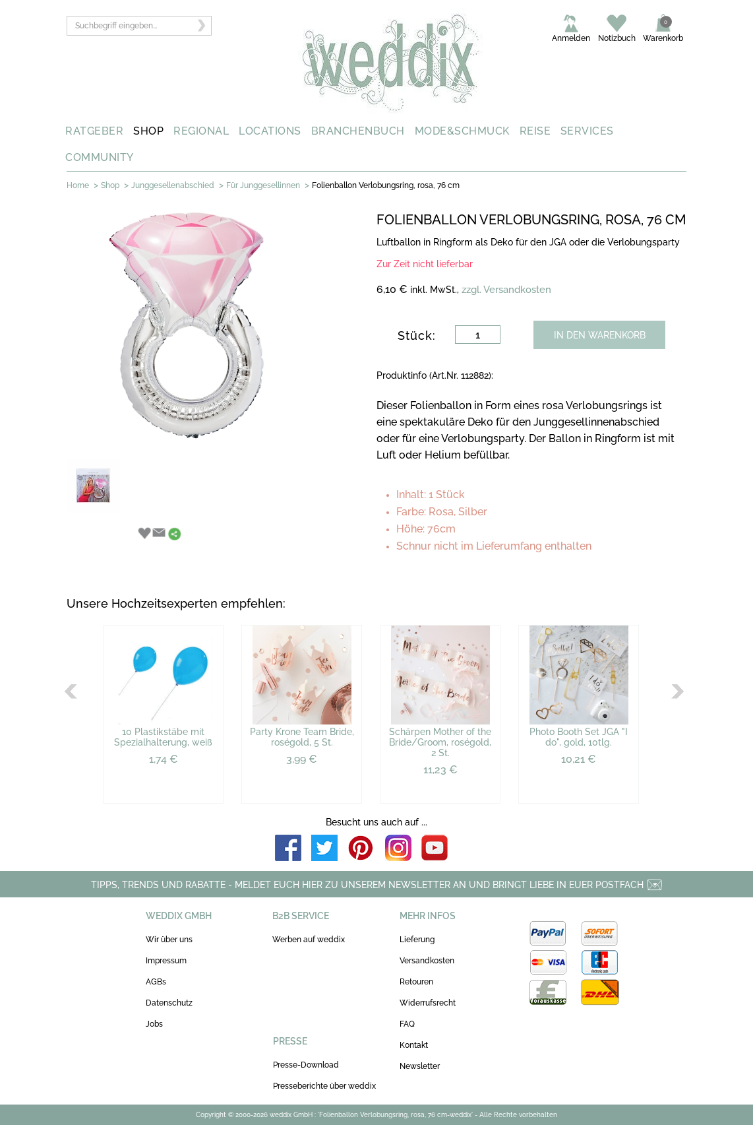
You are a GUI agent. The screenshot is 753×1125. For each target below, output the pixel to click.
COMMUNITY (99, 157)
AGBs (156, 981)
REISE (535, 131)
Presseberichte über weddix (324, 1086)
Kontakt (414, 1045)
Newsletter (420, 1066)
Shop (110, 185)
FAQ (407, 1024)
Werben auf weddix (308, 939)
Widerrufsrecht (428, 1003)
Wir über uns (169, 939)
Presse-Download (306, 1065)
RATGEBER (94, 131)
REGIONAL (201, 131)
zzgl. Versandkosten (506, 290)
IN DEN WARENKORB (600, 335)
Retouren (416, 981)
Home (78, 185)
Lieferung (417, 939)
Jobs (154, 1024)
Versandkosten (427, 960)
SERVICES (587, 131)
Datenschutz (169, 1003)
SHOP (148, 131)
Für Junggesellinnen (263, 185)
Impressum (166, 960)
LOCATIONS (270, 131)
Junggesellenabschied (172, 185)
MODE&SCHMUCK (462, 131)
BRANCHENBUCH (358, 131)
